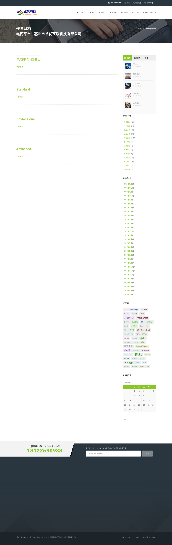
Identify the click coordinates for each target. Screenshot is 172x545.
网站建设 (147, 354)
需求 (147, 366)
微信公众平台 (141, 334)
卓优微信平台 (148, 13)
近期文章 (137, 58)
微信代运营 (20, 496)
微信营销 (126, 338)
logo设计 (134, 314)
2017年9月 (127, 235)
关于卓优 (91, 13)
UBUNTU (129, 317)
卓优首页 (80, 13)
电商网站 (126, 153)
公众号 (126, 326)
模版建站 (136, 350)
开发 (125, 330)
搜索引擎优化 (142, 346)
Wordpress (142, 317)
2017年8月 (127, 239)
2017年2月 (127, 259)
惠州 (142, 338)
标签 (146, 58)
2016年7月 (127, 278)
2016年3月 (127, 294)
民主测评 (145, 350)
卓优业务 (113, 13)
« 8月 (125, 419)
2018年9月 (127, 199)
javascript (144, 310)
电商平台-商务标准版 (28, 60)
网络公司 (134, 358)
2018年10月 (128, 196)
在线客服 (137, 3)
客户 (147, 326)
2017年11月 (128, 231)
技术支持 (148, 3)
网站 (138, 354)
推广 (143, 342)
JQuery (126, 314)
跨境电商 (126, 366)
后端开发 (126, 134)
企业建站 (126, 122)
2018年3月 (127, 219)
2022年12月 (128, 188)
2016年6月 (127, 282)
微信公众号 (127, 138)
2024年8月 (127, 184)
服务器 (127, 350)
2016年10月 (128, 274)
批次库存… (137, 74)
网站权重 (126, 358)
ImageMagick (134, 310)
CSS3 (126, 310)
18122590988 (114, 3)
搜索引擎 (128, 346)
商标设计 (19, 488)
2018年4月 (127, 215)
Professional (26, 119)
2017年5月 (127, 251)
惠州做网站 (127, 342)
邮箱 (127, 3)
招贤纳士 (124, 13)
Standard (23, 89)
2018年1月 (127, 227)
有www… (136, 64)
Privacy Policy (141, 537)
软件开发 (126, 169)
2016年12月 (128, 267)
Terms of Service (128, 537)
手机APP (19, 485)
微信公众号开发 (128, 334)
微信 (132, 330)
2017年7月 (127, 243)
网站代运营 (20, 492)
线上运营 (126, 157)
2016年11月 (128, 271)
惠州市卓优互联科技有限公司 (60, 537)
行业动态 (126, 165)
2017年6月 (127, 247)
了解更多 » (20, 67)
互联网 (126, 322)
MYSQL (142, 314)
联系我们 (135, 13)
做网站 (149, 322)
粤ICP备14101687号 (24, 537)
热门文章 (127, 58)
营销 (138, 362)
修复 (142, 322)
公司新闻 (126, 126)
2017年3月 (127, 255)
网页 (142, 358)
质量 (144, 362)
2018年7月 (127, 207)
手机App (126, 142)
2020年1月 (127, 192)
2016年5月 (127, 286)
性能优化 (134, 338)
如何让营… (137, 93)
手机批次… (137, 84)
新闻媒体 (102, 13)
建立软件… (137, 103)
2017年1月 (127, 263)
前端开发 (126, 130)
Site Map (152, 537)
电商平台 (19, 477)
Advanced (23, 149)
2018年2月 (127, 223)
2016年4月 (127, 290)
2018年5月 (127, 211)
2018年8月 (127, 203)
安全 (141, 326)
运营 (141, 367)
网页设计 (126, 161)
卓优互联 (134, 326)
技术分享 (126, 146)
